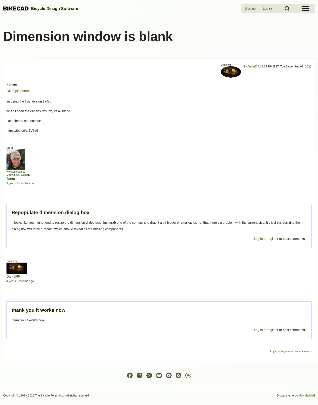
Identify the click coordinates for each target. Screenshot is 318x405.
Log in (258, 330)
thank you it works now (38, 310)
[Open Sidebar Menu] (305, 8)
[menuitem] (250, 8)
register (273, 330)
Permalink (159, 202)
